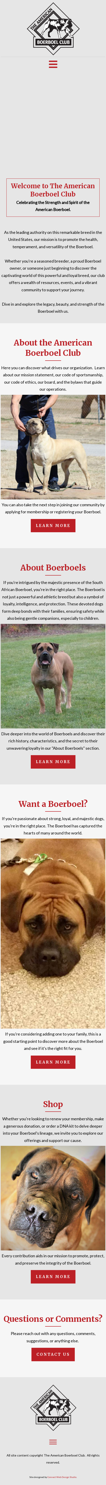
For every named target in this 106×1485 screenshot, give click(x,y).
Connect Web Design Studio (61, 1477)
